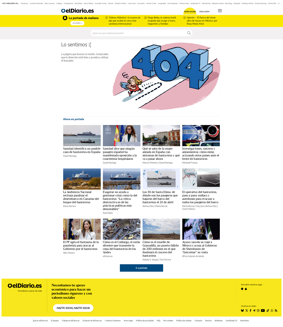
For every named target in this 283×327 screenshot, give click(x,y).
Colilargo (59, 3)
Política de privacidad (145, 320)
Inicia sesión (204, 12)
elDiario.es (107, 256)
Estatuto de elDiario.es (92, 320)
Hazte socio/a (190, 12)
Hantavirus (24, 3)
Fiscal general (68, 3)
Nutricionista (206, 3)
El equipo (55, 320)
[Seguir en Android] (242, 288)
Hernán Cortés (151, 3)
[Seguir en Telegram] (254, 310)
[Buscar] (188, 33)
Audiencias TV (195, 3)
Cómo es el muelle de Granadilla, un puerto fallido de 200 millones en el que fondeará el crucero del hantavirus (161, 249)
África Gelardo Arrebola (193, 256)
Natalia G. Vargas (150, 259)
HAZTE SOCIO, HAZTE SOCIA (73, 308)
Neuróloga (228, 3)
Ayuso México (88, 3)
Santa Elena (78, 3)
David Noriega (69, 156)
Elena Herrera (69, 206)
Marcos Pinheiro (150, 162)
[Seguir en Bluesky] (242, 310)
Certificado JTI (231, 320)
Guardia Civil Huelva (36, 3)
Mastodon (244, 320)
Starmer (110, 3)
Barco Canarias (50, 3)
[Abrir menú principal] (220, 10)
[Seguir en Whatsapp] (272, 310)
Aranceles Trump (100, 3)
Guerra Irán (132, 3)
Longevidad (162, 3)
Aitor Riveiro (69, 252)
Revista (208, 320)
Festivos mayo (184, 3)
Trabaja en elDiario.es (71, 320)
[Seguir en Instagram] (258, 310)
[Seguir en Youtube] (263, 310)
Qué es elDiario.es (40, 320)
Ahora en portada (73, 119)
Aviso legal (128, 320)
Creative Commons (113, 320)
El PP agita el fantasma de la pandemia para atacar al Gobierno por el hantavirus (81, 246)
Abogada (237, 3)
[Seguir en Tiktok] (267, 310)
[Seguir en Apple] (246, 288)
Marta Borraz (161, 206)
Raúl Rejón (108, 213)
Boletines (219, 320)
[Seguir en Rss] (276, 310)
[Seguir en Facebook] (250, 310)
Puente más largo (261, 3)
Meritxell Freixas (189, 162)
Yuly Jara (200, 206)
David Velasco (188, 209)
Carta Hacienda (172, 3)
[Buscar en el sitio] (138, 33)
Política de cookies (184, 320)
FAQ (158, 320)
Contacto (198, 320)
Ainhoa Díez (148, 206)
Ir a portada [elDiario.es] (141, 268)
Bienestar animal (217, 3)
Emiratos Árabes (120, 3)
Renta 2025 (272, 3)
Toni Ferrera (165, 259)
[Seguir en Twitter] (246, 310)
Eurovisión (141, 3)
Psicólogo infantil (247, 3)
